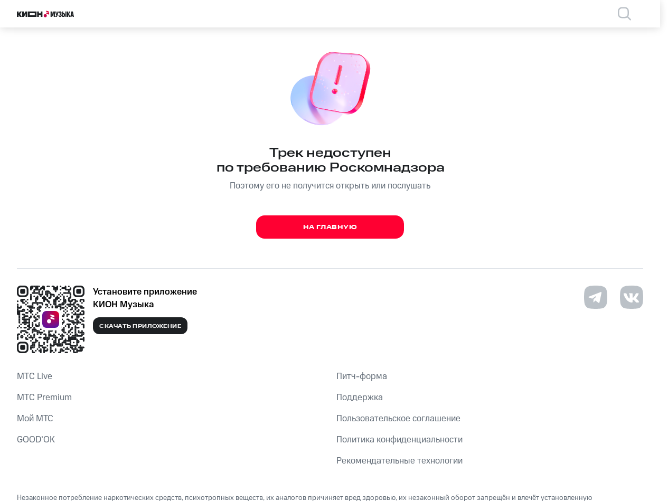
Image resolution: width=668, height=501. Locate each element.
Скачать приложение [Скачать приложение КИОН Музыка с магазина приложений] (140, 326)
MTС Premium (44, 397)
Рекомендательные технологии (399, 461)
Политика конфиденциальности (399, 439)
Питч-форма (361, 376)
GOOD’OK (36, 439)
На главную (330, 227)
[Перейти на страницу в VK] (631, 297)
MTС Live (34, 376)
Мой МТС (35, 418)
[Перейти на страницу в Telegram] (595, 297)
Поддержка (359, 397)
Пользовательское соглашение (398, 418)
